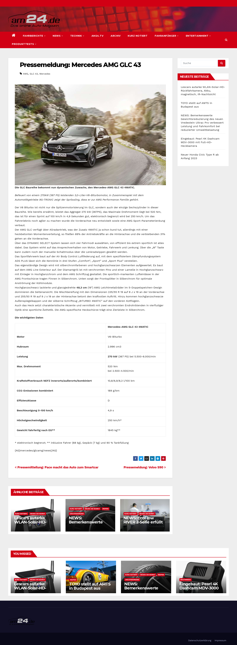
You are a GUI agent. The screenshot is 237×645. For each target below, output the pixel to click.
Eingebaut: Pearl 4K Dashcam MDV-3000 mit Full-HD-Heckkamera (200, 142)
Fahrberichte (34, 35)
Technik (77, 35)
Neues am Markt (37, 514)
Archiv (115, 35)
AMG (25, 73)
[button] (226, 39)
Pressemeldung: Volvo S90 (145, 467)
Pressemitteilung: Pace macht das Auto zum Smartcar (56, 467)
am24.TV (98, 35)
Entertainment (198, 35)
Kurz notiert (137, 35)
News (58, 35)
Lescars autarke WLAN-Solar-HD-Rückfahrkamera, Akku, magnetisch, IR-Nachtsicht (203, 90)
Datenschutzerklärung (199, 640)
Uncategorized (77, 514)
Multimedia (185, 580)
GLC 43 (34, 73)
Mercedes (45, 73)
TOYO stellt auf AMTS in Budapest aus (89, 586)
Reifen (105, 509)
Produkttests (24, 44)
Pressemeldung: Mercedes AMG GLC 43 (80, 65)
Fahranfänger (167, 35)
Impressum (220, 640)
